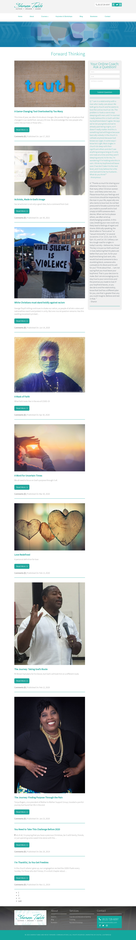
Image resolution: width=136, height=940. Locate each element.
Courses (44, 16)
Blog (81, 16)
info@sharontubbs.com (108, 922)
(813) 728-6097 (110, 919)
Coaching (72, 919)
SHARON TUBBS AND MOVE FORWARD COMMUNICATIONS (49, 935)
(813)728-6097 (103, 4)
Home (20, 16)
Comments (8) (20, 327)
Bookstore (93, 16)
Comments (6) (20, 414)
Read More (21, 129)
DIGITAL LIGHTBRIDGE (103, 935)
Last (20, 901)
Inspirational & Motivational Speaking (80, 917)
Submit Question (104, 92)
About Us (53, 917)
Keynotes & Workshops (64, 16)
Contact (107, 16)
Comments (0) (20, 136)
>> (19, 898)
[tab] (59, 911)
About (32, 16)
